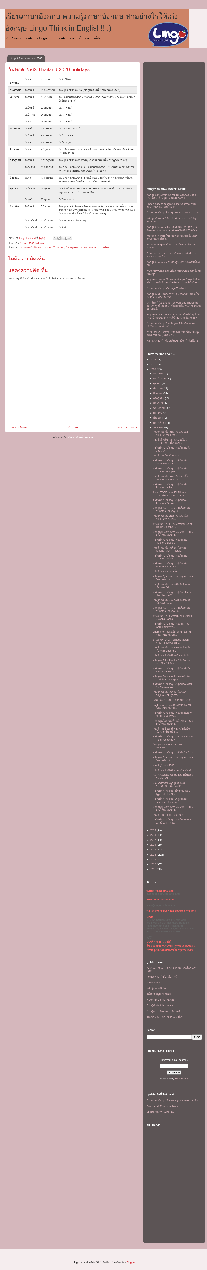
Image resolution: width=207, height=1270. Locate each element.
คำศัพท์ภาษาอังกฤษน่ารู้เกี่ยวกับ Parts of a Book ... (170, 541)
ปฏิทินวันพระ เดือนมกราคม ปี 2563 (172, 700)
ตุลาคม (157, 383)
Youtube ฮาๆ (154, 982)
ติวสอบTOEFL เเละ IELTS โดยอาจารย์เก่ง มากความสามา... (170, 494)
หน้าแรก (72, 427)
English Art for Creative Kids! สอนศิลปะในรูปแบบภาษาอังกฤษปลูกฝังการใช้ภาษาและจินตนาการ (173, 316)
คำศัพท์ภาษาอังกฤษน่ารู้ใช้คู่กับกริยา (173, 752)
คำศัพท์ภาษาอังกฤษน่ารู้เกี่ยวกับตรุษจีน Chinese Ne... (172, 686)
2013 (153, 859)
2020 (153, 369)
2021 (153, 364)
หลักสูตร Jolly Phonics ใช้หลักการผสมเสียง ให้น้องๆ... (171, 662)
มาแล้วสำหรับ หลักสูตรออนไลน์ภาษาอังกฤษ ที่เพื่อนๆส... (170, 441)
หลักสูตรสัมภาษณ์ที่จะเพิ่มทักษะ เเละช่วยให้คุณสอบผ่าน (173, 533)
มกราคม (158, 427)
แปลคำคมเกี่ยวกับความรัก (167, 455)
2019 (153, 830)
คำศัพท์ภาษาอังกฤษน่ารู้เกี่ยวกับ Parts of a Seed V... (170, 557)
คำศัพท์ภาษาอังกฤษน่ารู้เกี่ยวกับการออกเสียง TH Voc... (172, 821)
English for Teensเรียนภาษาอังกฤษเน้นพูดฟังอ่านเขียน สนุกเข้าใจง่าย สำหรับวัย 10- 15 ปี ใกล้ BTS (173, 281)
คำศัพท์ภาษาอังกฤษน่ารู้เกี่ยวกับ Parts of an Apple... (170, 470)
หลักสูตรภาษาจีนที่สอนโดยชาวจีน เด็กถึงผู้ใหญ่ (172, 340)
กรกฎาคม (159, 398)
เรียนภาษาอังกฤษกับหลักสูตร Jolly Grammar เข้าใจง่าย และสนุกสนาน (171, 325)
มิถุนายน (158, 403)
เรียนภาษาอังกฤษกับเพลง (160, 999)
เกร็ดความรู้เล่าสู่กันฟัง (159, 994)
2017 (153, 839)
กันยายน (158, 388)
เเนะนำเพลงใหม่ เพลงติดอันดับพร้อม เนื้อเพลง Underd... (172, 649)
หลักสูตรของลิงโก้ (156, 988)
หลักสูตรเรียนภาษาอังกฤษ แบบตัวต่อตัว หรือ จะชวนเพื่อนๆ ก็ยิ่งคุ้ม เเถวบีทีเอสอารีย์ (172, 197)
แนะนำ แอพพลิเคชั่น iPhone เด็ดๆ (165, 1017)
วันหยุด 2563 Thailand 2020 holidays (49, 69)
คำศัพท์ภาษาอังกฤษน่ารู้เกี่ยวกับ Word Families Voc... (170, 565)
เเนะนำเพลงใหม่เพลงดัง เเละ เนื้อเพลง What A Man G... (170, 478)
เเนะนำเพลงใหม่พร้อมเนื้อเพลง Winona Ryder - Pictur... (169, 549)
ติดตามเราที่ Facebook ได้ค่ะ (162, 1106)
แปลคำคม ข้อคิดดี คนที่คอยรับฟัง (171, 655)
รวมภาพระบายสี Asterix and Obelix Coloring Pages (172, 617)
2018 (153, 834)
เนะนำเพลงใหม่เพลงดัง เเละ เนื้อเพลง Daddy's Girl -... (173, 777)
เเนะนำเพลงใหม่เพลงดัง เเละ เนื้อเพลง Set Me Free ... (170, 433)
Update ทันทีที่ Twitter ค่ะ (160, 1111)
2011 (153, 869)
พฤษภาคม (159, 408)
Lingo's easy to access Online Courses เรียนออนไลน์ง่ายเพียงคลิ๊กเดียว (171, 205)
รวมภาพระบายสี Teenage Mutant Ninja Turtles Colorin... (171, 641)
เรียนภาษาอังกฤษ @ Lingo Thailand (166, 288)
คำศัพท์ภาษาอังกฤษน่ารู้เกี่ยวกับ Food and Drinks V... (170, 800)
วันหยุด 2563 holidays (32, 243)
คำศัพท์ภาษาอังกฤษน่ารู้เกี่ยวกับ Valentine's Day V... (170, 462)
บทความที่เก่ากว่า (125, 427)
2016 (153, 844)
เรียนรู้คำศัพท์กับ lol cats (160, 1005)
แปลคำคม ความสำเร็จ (165, 571)
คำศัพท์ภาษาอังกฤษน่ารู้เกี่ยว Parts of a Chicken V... (172, 594)
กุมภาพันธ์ (159, 422)
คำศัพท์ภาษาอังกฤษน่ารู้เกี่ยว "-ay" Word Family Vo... (171, 625)
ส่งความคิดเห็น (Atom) (80, 437)
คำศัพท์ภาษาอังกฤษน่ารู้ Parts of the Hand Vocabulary (173, 738)
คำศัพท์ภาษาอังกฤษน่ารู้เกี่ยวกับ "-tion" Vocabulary (171, 670)
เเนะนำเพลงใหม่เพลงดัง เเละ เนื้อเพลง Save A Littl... (170, 518)
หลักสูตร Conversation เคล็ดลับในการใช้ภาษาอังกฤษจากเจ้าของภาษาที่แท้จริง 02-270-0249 (172, 229)
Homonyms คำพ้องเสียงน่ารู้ (162, 976)
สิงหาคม (158, 393)
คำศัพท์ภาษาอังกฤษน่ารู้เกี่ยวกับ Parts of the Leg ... (170, 486)
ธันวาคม (158, 373)
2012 (153, 864)
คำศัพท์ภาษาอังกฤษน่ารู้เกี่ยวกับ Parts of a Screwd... (170, 502)
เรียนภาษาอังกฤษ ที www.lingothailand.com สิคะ (173, 1100)
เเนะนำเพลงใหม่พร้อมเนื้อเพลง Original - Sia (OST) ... (169, 694)
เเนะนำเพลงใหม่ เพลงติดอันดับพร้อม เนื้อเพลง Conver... (172, 602)
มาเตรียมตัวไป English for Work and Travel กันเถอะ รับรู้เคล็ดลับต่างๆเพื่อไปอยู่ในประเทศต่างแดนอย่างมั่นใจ (174, 305)
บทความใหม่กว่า (19, 427)
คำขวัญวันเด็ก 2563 (163, 765)
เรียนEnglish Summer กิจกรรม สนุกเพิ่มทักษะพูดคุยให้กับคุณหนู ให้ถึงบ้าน (173, 334)
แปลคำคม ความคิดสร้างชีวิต (168, 814)
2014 (153, 854)
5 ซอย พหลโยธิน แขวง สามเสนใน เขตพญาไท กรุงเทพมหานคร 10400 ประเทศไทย (64, 247)
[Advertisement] (73, 395)
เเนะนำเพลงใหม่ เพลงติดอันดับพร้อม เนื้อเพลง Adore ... (172, 586)
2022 (153, 359)
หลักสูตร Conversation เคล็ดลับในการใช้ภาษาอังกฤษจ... (171, 510)
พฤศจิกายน (160, 378)
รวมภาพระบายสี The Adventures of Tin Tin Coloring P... (172, 525)
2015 (153, 849)
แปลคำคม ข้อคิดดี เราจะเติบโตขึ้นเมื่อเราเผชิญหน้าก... (171, 730)
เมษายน (158, 412)
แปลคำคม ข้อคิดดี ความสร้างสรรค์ (172, 770)
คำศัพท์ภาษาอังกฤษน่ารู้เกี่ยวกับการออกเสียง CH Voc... (172, 714)
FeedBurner (181, 1078)
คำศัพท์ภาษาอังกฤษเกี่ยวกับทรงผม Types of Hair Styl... (171, 793)
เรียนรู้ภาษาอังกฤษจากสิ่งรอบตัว (164, 1011)
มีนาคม (157, 417)
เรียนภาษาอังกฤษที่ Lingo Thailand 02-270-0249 (173, 212)
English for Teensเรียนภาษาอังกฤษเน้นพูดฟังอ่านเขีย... (172, 633)
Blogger (131, 1262)
